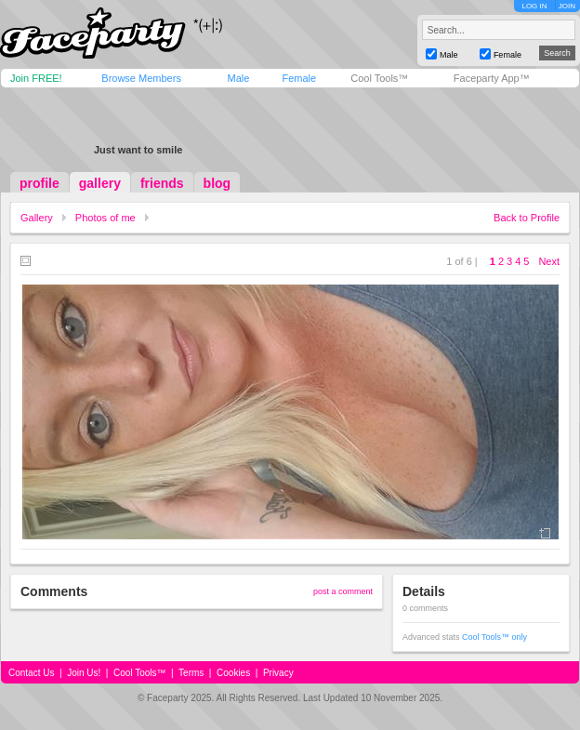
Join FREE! (36, 78)
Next (549, 261)
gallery (100, 183)
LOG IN (534, 6)
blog (217, 183)
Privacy (278, 673)
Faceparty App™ (492, 78)
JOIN (567, 6)
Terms (191, 673)
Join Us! (83, 673)
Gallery (36, 217)
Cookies (233, 673)
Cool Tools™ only (494, 637)
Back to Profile (527, 217)
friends (162, 183)
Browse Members (141, 78)
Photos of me (105, 217)
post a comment (343, 591)
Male (238, 78)
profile (39, 183)
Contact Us (31, 673)
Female (299, 78)
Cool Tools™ (379, 78)
